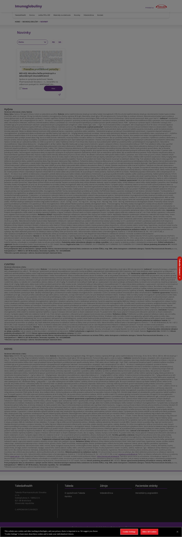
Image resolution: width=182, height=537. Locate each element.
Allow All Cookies (149, 532)
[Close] (177, 532)
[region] (91, 532)
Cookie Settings (129, 532)
